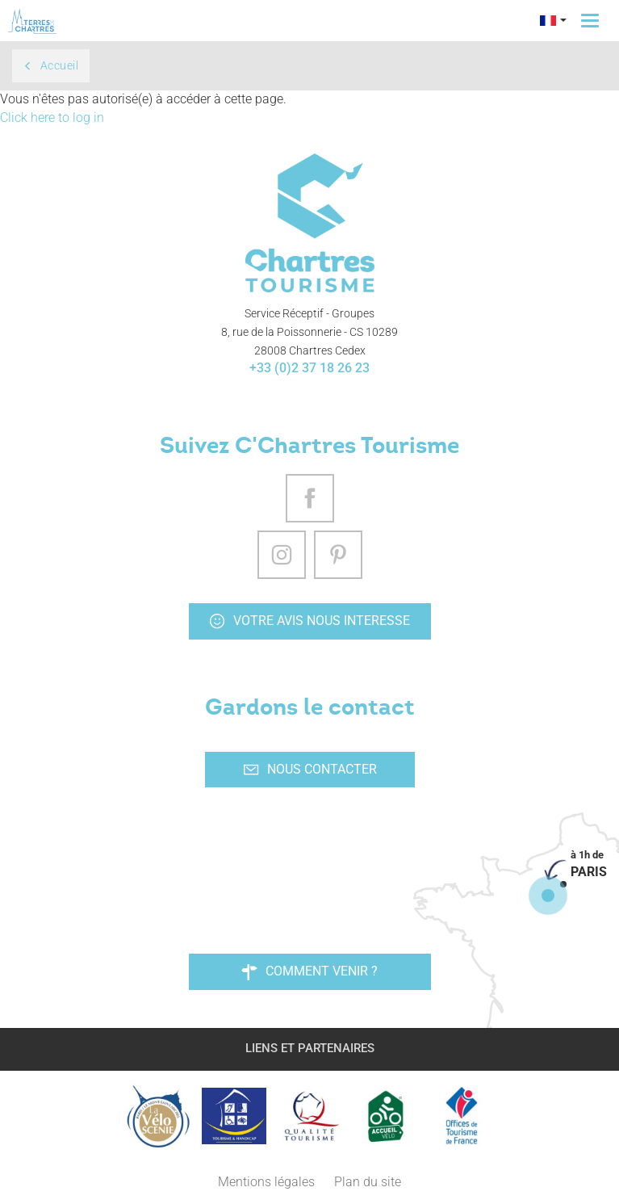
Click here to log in (52, 117)
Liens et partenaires (309, 1048)
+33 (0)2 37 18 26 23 (309, 367)
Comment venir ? (309, 971)
